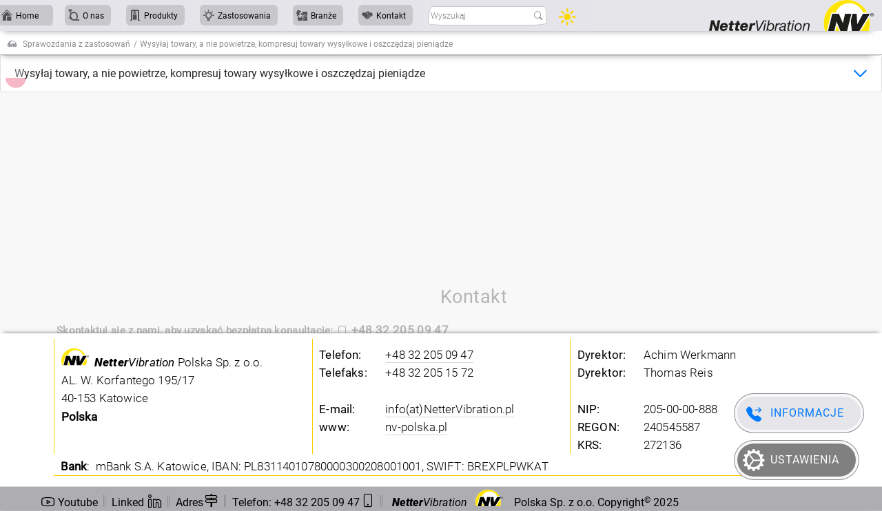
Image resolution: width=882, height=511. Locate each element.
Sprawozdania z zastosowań (76, 44)
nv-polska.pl (416, 427)
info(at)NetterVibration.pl (449, 409)
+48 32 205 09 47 (429, 355)
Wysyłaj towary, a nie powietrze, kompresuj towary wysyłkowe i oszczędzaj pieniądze (219, 73)
